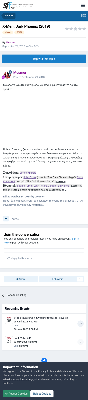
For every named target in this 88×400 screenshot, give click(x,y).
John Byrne (30, 177)
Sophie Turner (25, 185)
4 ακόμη (60, 181)
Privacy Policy (46, 371)
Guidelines (65, 371)
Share (20, 279)
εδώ (64, 189)
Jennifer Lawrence (58, 185)
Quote (15, 218)
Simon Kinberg (28, 172)
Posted (29, 77)
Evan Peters (40, 185)
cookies (15, 375)
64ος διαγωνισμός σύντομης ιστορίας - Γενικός (41, 317)
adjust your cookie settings (18, 379)
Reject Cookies (42, 393)
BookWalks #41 (22, 338)
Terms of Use (29, 371)
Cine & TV (33, 46)
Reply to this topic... (21, 258)
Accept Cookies (16, 393)
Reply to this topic (44, 58)
